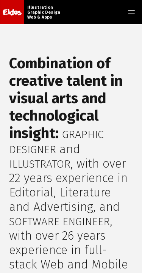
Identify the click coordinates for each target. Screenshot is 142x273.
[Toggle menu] (131, 12)
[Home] (12, 12)
